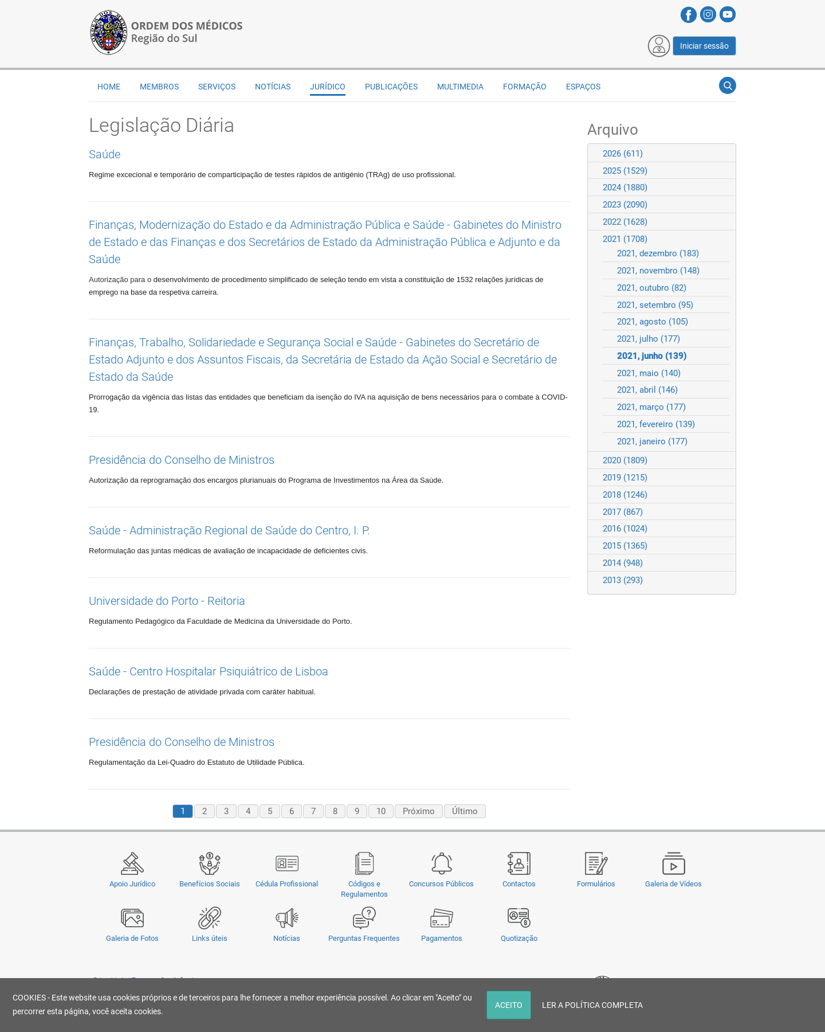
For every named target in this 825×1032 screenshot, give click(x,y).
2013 (623, 580)
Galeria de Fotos (132, 938)
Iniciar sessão (704, 45)
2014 (623, 563)
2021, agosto (652, 321)
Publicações (391, 86)
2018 (625, 495)
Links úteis (209, 938)
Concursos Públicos (441, 883)
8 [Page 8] (335, 811)
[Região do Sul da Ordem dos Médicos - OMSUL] (166, 30)
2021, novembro (658, 270)
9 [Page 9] (357, 811)
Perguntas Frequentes (364, 938)
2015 (625, 546)
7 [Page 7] (313, 811)
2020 (625, 460)
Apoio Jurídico (132, 883)
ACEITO (508, 1005)
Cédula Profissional (287, 883)
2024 (625, 187)
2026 (623, 153)
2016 (625, 528)
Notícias (286, 938)
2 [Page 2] (204, 811)
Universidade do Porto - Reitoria (167, 601)
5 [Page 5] (270, 811)
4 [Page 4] (248, 811)
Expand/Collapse (722, 153)
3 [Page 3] (226, 811)
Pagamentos (441, 938)
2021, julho (648, 339)
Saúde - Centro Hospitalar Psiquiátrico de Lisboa (208, 671)
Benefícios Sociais (209, 883)
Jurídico (327, 86)
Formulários (596, 883)
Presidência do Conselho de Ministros (181, 460)
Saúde (104, 154)
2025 (625, 171)
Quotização (519, 938)
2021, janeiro (652, 441)
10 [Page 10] (381, 811)
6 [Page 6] (291, 811)
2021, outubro (651, 288)
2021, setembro (655, 305)
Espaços (583, 86)
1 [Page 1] (182, 811)
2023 (625, 205)
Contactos (519, 883)
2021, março (651, 407)
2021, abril (647, 390)
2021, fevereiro (656, 424)
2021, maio (649, 373)
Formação (525, 86)
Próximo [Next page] (419, 811)
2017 (623, 512)
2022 (625, 222)
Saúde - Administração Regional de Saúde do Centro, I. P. (229, 530)
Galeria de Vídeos (673, 883)
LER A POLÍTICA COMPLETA (592, 1005)
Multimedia (460, 86)
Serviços (216, 86)
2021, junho (651, 356)
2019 (625, 477)
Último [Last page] (465, 811)
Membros (159, 86)
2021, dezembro (658, 253)
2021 (625, 239)
